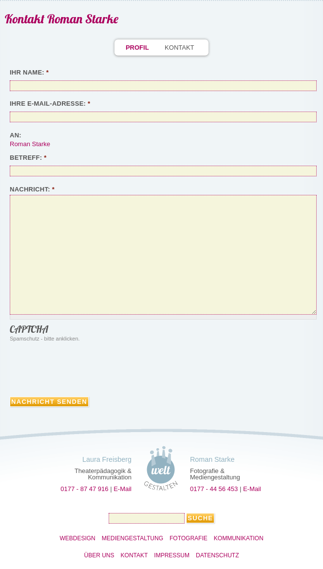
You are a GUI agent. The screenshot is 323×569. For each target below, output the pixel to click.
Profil (137, 47)
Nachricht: (32, 189)
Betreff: (28, 157)
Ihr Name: (29, 72)
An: (15, 135)
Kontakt (179, 47)
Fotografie (189, 538)
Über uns (99, 555)
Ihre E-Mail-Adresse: (50, 103)
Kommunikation (239, 538)
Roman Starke (30, 144)
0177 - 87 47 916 (84, 489)
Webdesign (77, 538)
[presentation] (84, 367)
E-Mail (123, 489)
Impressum (172, 555)
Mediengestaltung (132, 538)
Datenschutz (217, 555)
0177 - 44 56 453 (214, 489)
